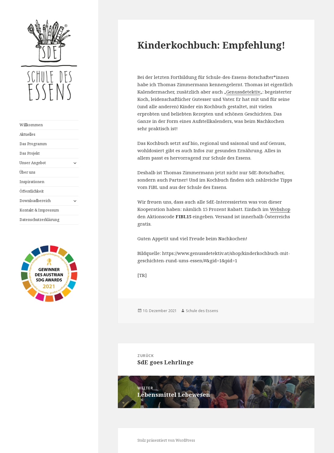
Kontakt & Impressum (39, 210)
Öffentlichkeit (32, 191)
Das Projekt (30, 153)
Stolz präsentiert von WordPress (166, 440)
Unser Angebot (33, 162)
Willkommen (31, 124)
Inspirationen (32, 181)
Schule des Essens (202, 310)
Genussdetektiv (243, 92)
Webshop (280, 209)
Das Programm (33, 143)
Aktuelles (27, 134)
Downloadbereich (35, 200)
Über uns (27, 172)
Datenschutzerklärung (39, 219)
